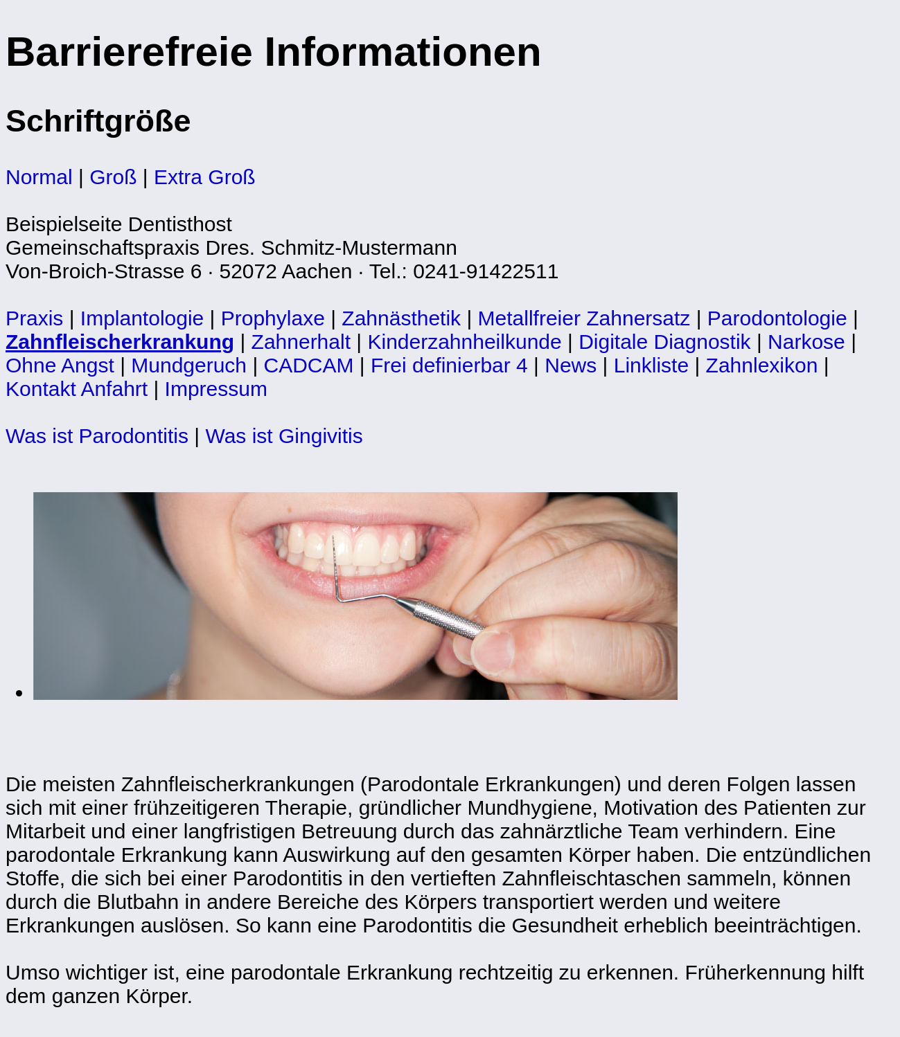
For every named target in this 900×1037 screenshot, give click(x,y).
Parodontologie (777, 318)
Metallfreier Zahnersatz (584, 318)
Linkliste (651, 365)
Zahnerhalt (301, 341)
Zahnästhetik (401, 318)
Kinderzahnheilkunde (464, 341)
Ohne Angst (60, 365)
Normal (39, 176)
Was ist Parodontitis (97, 435)
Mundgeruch (189, 365)
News (571, 365)
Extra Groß (205, 176)
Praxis (34, 318)
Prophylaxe (273, 318)
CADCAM (309, 365)
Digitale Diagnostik (664, 341)
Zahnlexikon (762, 365)
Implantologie (142, 318)
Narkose (806, 341)
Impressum (216, 388)
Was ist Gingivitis (283, 435)
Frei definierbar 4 (449, 365)
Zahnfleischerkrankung (120, 341)
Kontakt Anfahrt (77, 388)
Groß (112, 176)
